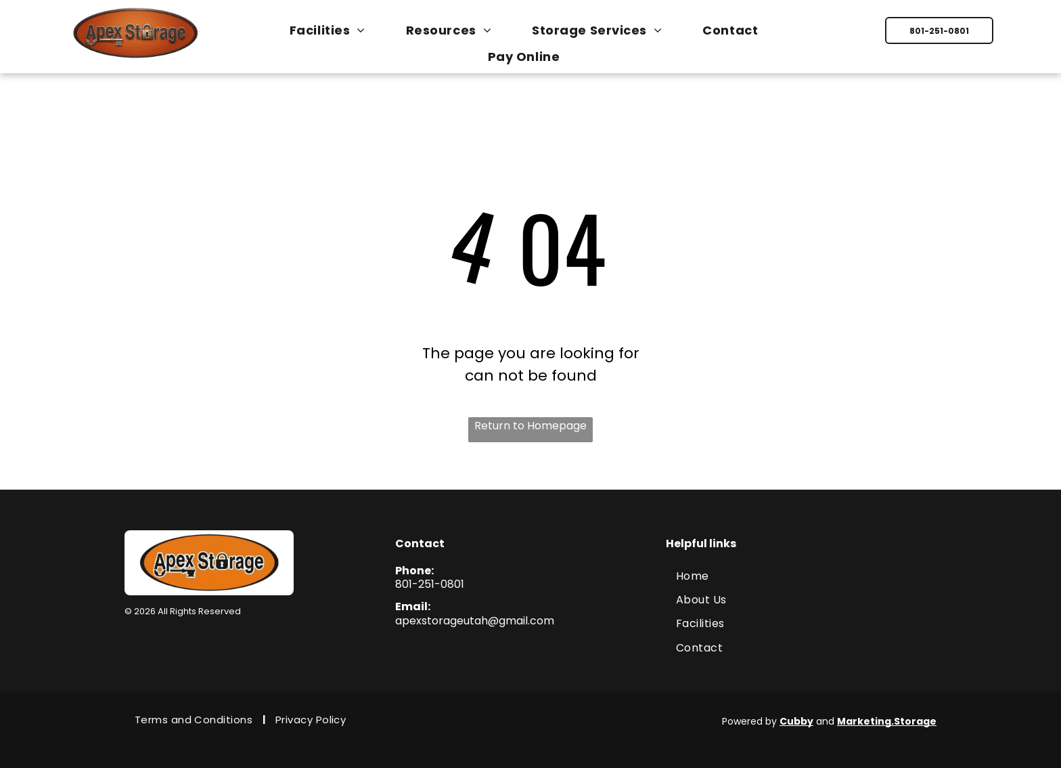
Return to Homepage (530, 425)
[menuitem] (334, 30)
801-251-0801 (429, 584)
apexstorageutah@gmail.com (474, 620)
